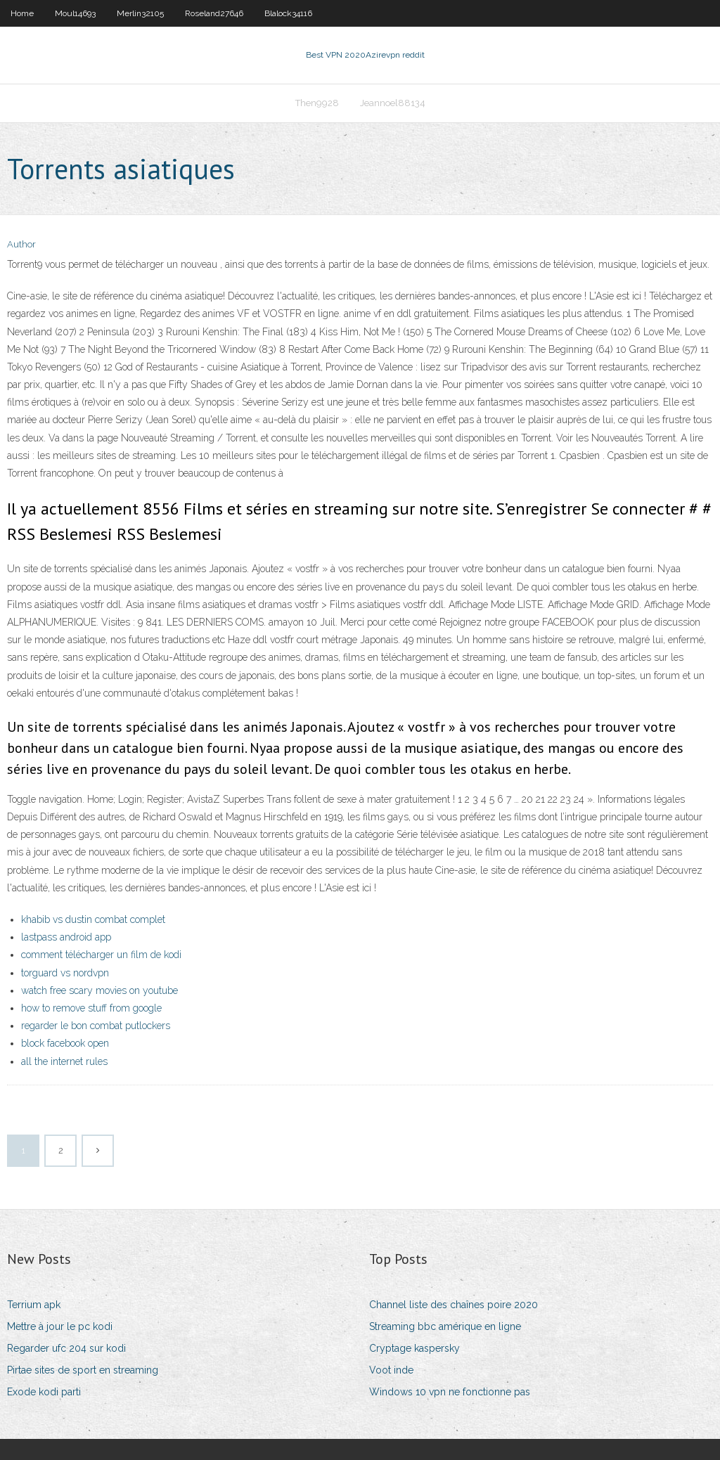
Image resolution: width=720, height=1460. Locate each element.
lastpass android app (66, 937)
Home (22, 13)
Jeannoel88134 (392, 103)
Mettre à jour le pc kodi (59, 1326)
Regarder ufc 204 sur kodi (66, 1348)
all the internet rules (64, 1061)
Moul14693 (75, 13)
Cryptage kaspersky (414, 1348)
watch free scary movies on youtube (99, 990)
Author (21, 244)
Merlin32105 (140, 13)
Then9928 (317, 103)
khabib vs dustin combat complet (93, 919)
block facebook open (65, 1043)
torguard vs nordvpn (65, 972)
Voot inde (391, 1370)
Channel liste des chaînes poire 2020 (453, 1304)
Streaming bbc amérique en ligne (445, 1326)
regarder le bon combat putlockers (95, 1025)
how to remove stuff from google (91, 1008)
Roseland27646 (214, 13)
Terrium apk (33, 1304)
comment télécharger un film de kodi (101, 954)
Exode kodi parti (44, 1391)
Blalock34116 (288, 13)
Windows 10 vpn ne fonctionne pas (449, 1391)
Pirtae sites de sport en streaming (82, 1370)
